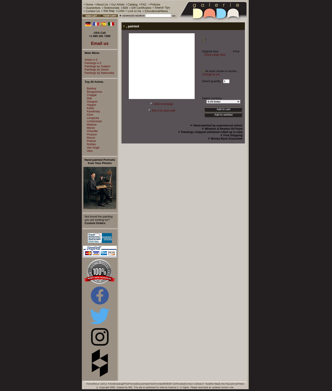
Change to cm (211, 74)
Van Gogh (93, 147)
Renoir (91, 137)
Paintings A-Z (91, 63)
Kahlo (90, 108)
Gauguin (92, 101)
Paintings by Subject (96, 66)
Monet (91, 127)
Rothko (91, 144)
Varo (90, 150)
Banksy (91, 88)
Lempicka (93, 118)
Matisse (92, 124)
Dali (89, 98)
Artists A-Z (90, 59)
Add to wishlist (223, 114)
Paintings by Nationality (98, 72)
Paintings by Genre (95, 69)
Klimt (90, 114)
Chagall (92, 95)
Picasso (92, 134)
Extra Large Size (214, 54)
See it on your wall (163, 110)
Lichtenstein (94, 121)
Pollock (91, 141)
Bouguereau (94, 91)
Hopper (91, 104)
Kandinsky (93, 111)
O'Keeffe (92, 131)
